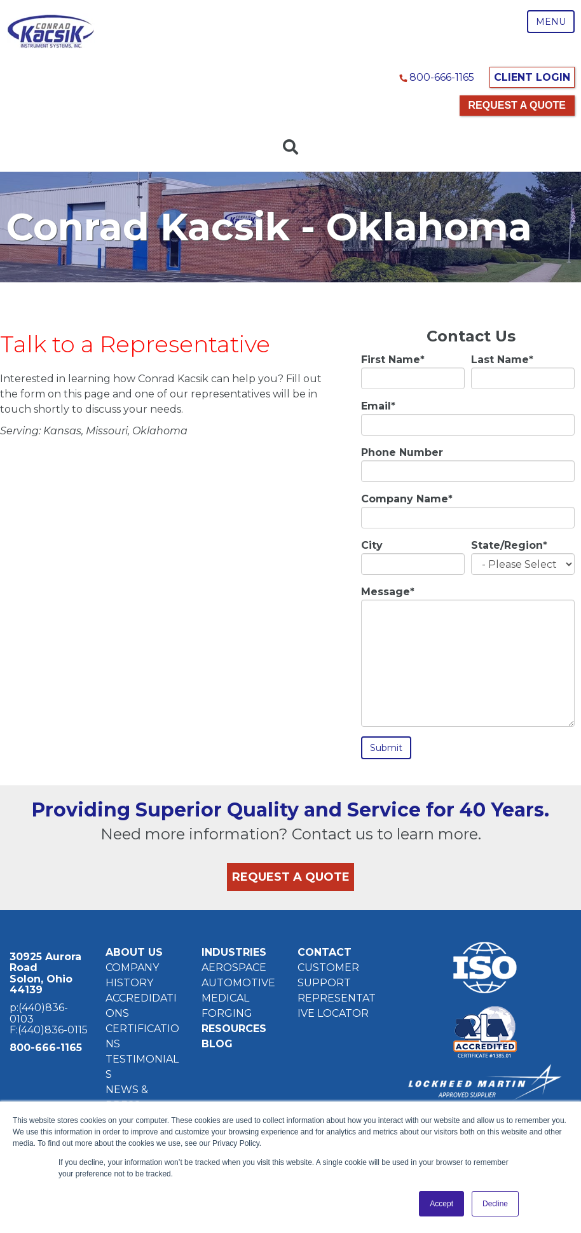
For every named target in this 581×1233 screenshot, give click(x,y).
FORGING (227, 1013)
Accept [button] (441, 1203)
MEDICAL (225, 997)
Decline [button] (495, 1203)
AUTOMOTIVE (238, 982)
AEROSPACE (234, 967)
